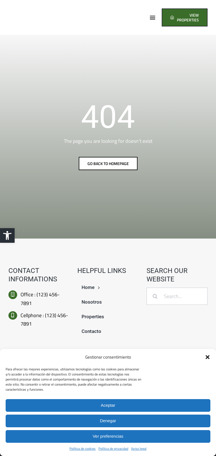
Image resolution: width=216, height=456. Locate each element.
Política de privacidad (113, 448)
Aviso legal (139, 448)
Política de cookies (82, 448)
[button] (7, 235)
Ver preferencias (108, 436)
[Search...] (177, 296)
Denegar (108, 420)
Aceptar (108, 405)
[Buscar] (155, 296)
